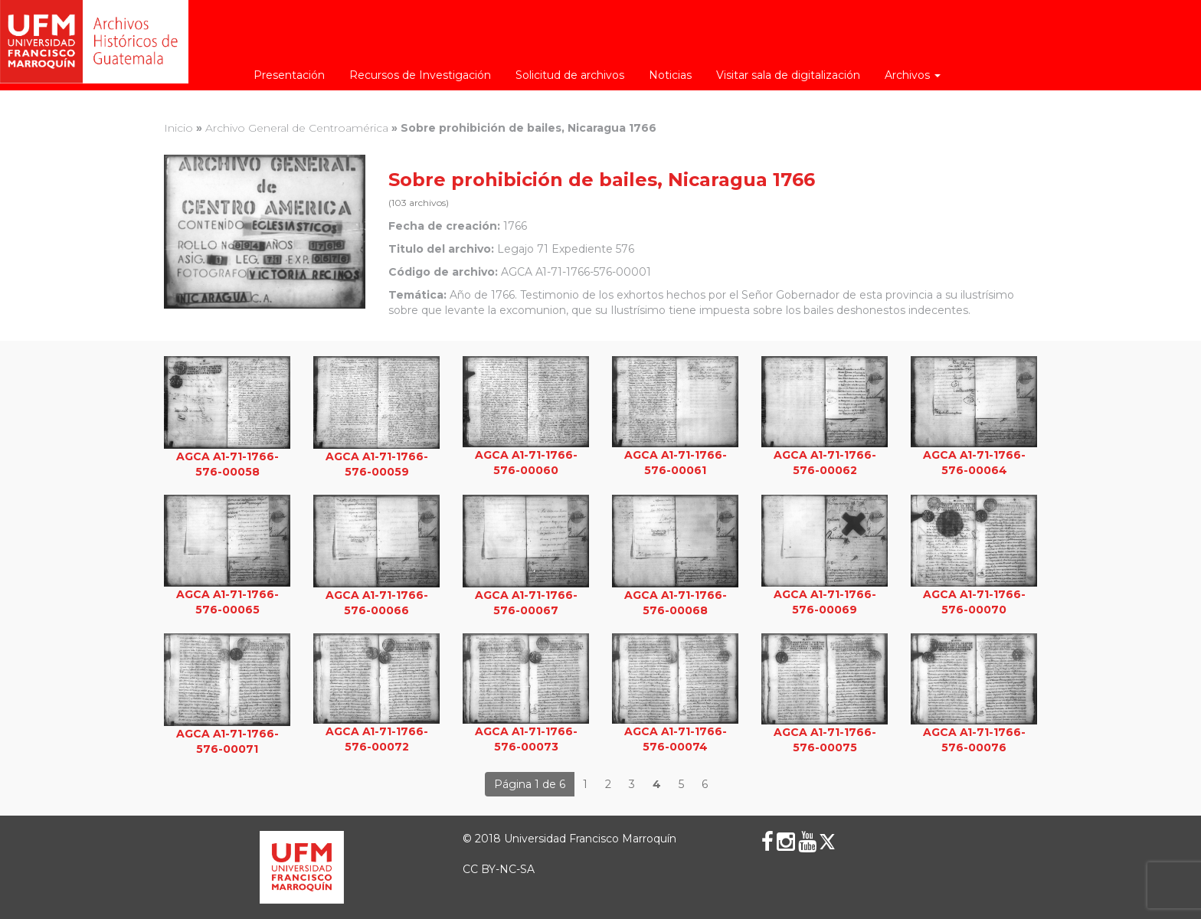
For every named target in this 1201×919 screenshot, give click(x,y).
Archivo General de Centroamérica (296, 128)
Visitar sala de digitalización (788, 75)
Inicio (178, 128)
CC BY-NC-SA (499, 869)
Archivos (913, 75)
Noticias (670, 75)
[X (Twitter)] (827, 841)
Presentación (289, 75)
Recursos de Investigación (420, 75)
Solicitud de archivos (569, 75)
